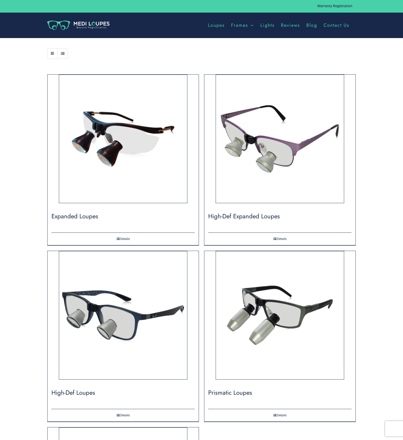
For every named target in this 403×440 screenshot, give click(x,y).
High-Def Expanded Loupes (244, 216)
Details (125, 239)
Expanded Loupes (74, 216)
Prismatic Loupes (230, 392)
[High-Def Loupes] (123, 317)
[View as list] (63, 54)
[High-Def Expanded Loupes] (279, 141)
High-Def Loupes (73, 392)
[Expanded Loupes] (123, 141)
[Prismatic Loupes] (279, 317)
